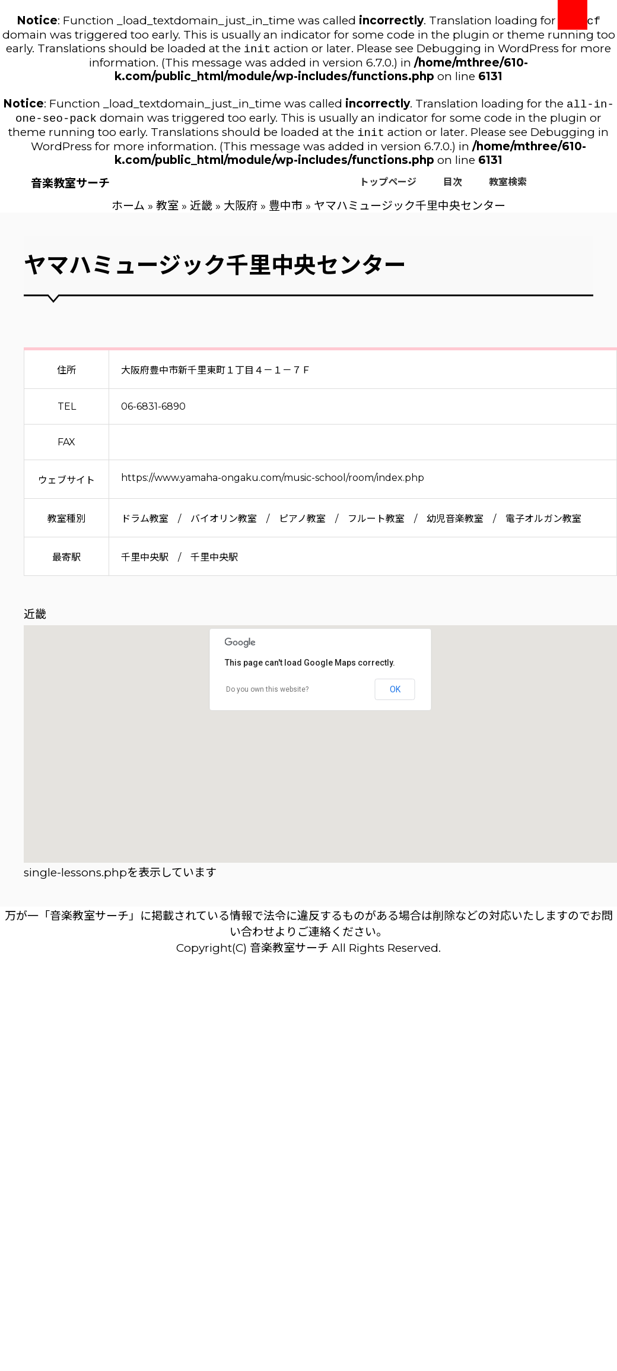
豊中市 (286, 212)
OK (395, 695)
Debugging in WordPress (487, 51)
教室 (167, 212)
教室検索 (508, 188)
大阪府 (240, 212)
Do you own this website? (267, 695)
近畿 (201, 212)
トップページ (388, 188)
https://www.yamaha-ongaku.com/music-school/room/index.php (272, 483)
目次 (452, 188)
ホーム (128, 212)
